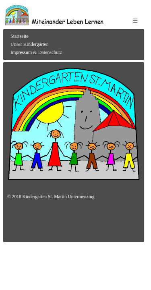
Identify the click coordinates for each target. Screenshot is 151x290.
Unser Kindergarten (29, 44)
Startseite (19, 36)
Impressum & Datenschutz (36, 52)
